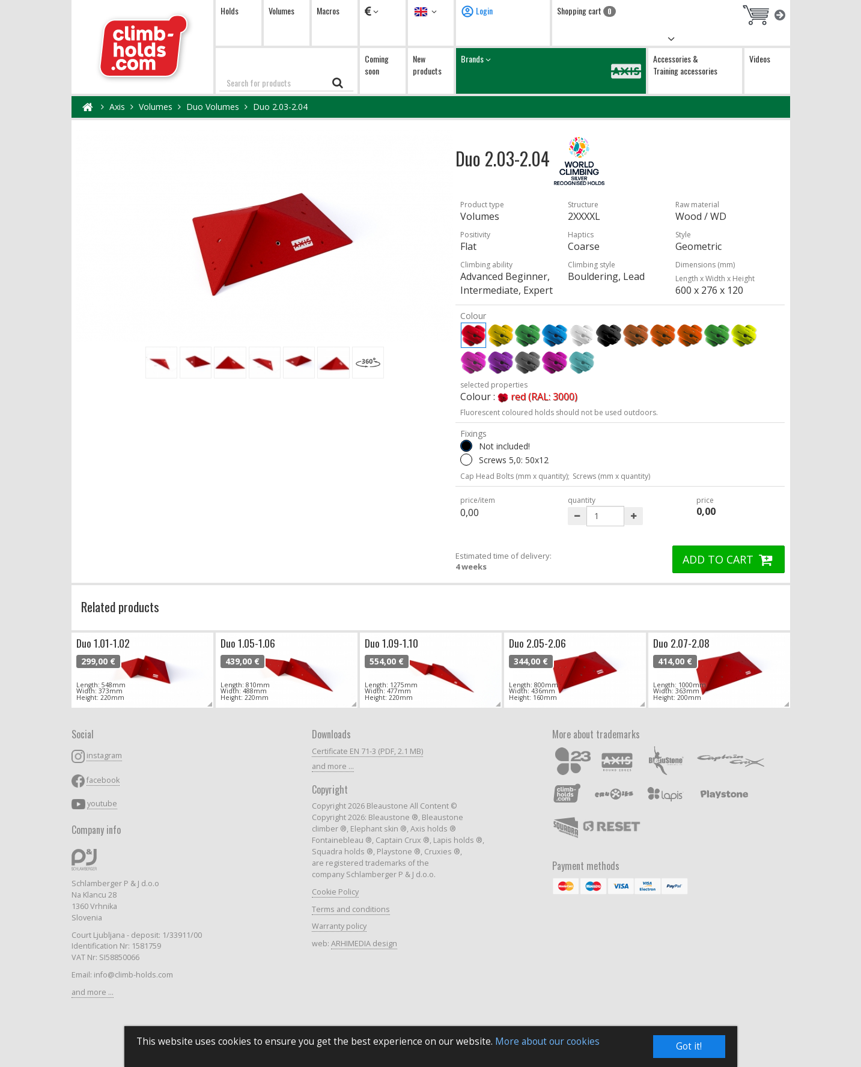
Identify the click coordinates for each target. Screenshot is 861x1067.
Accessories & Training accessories (685, 64)
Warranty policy (339, 926)
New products (427, 64)
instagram (104, 755)
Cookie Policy (335, 892)
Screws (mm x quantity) (611, 476)
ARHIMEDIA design (364, 943)
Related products (120, 606)
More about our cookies (547, 1041)
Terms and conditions (351, 909)
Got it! (689, 1046)
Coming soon (377, 64)
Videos (759, 58)
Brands (551, 70)
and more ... (92, 992)
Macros (328, 10)
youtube (102, 803)
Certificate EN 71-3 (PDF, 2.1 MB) (367, 751)
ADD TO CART (729, 559)
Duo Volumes (212, 106)
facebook (103, 780)
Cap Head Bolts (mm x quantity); (515, 476)
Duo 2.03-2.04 (280, 106)
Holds (230, 10)
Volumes (281, 10)
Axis (117, 106)
